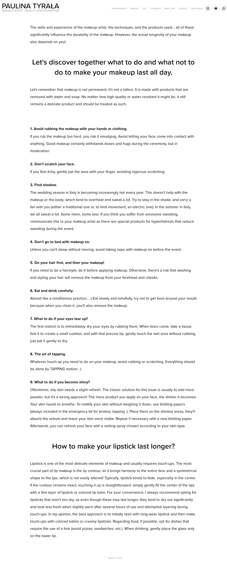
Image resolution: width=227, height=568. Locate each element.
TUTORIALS (155, 8)
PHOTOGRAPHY (119, 8)
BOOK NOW (197, 8)
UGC (144, 8)
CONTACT (183, 8)
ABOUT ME (169, 8)
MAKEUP (134, 8)
